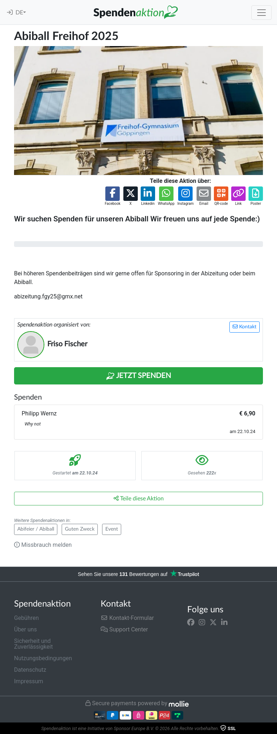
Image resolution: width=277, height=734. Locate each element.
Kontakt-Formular (127, 617)
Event (111, 529)
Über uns (25, 629)
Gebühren (26, 617)
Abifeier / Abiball (35, 529)
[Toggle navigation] (261, 12)
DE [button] (19, 12)
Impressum (28, 681)
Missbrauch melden (43, 544)
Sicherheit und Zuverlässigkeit (33, 644)
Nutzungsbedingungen (43, 658)
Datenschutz (30, 669)
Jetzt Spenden (138, 376)
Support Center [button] (124, 629)
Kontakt (244, 326)
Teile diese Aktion (139, 498)
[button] (112, 196)
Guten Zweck (79, 529)
